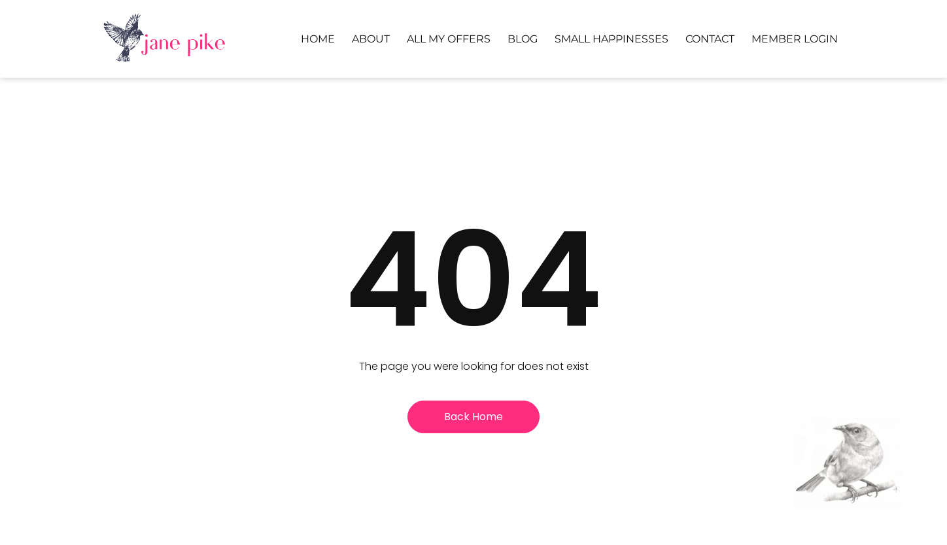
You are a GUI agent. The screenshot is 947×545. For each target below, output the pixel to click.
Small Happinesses (611, 39)
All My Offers (449, 39)
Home (318, 39)
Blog (523, 39)
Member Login (794, 39)
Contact (709, 39)
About (371, 39)
